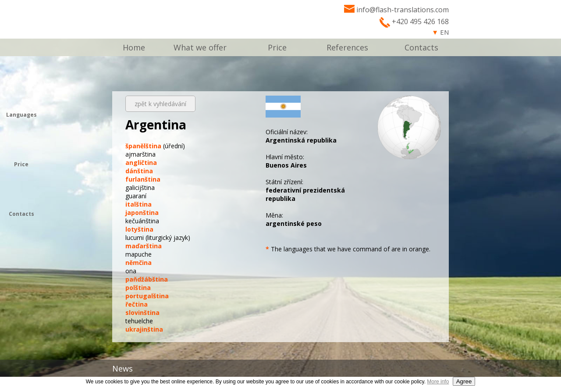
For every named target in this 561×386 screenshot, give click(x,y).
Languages (21, 114)
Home (134, 47)
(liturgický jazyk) (157, 237)
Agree (464, 381)
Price (277, 47)
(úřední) (155, 146)
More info (438, 382)
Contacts (421, 47)
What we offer (200, 47)
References (347, 47)
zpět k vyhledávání (160, 104)
